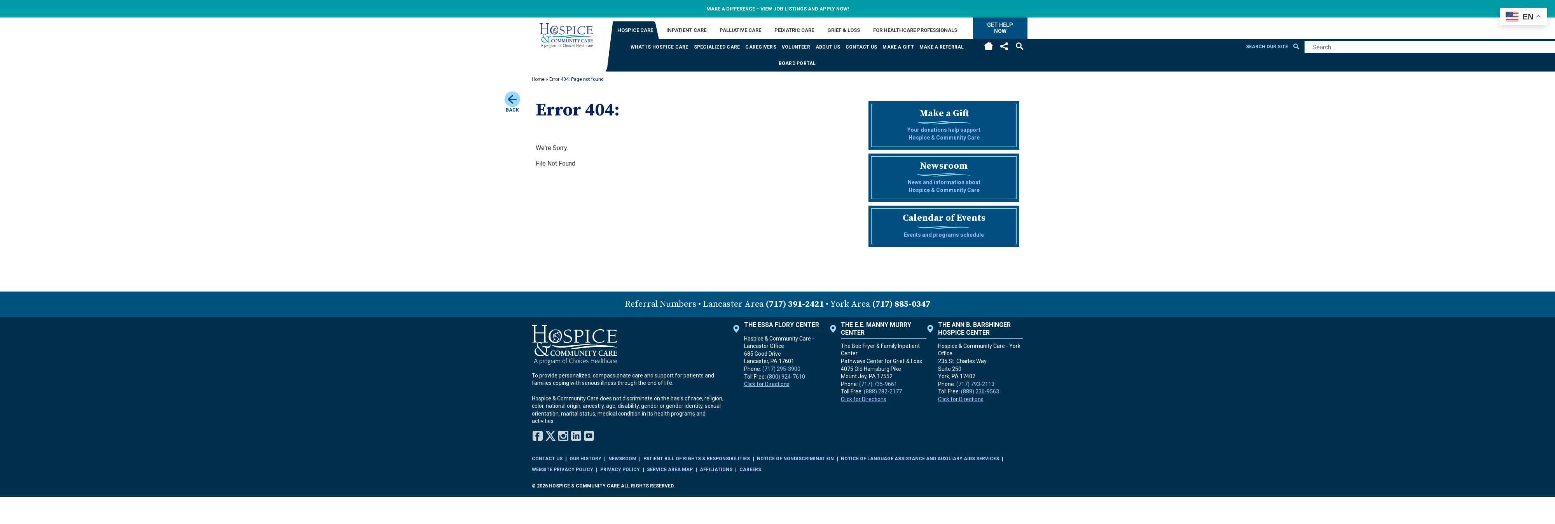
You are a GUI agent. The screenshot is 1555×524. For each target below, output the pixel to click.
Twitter (550, 436)
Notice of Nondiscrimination (795, 458)
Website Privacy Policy (562, 469)
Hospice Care (635, 30)
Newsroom (622, 458)
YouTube (589, 436)
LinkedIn (576, 436)
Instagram (563, 436)
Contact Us (861, 47)
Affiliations (716, 469)
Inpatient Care (686, 30)
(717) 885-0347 (901, 304)
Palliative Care (740, 30)
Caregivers (760, 47)
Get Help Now (1000, 28)
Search (1019, 46)
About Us (828, 47)
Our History (585, 458)
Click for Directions (767, 384)
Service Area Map (670, 469)
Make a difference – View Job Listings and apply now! (777, 9)
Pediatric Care (794, 30)
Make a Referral (941, 47)
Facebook (538, 436)
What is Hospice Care (659, 47)
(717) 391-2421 (794, 304)
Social (1004, 46)
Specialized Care (717, 47)
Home (988, 47)
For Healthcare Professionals (915, 30)
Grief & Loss (843, 30)
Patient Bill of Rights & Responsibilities (696, 458)
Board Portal (797, 63)
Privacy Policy (620, 469)
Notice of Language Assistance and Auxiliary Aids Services (920, 458)
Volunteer (796, 47)
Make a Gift (898, 47)
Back (512, 102)
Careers (750, 469)
